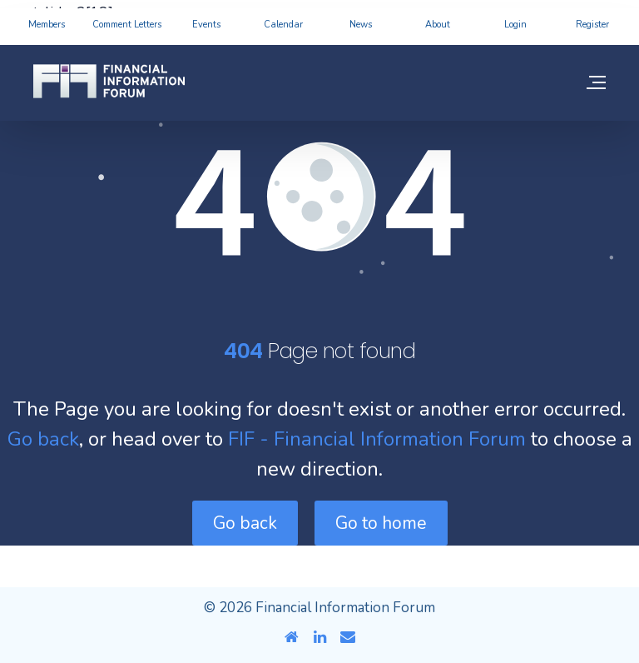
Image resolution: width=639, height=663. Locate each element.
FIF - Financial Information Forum (377, 439)
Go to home (381, 523)
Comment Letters (126, 24)
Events (206, 24)
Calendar (283, 24)
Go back (43, 439)
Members (46, 24)
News (360, 24)
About (437, 24)
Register (592, 24)
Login (515, 24)
